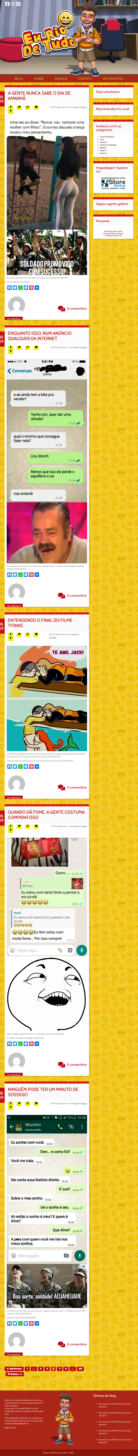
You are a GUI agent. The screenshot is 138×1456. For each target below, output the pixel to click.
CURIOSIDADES (107, 137)
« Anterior (14, 1368)
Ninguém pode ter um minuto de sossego (43, 1092)
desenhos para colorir (113, 231)
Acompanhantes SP (113, 235)
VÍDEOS (103, 153)
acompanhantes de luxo (113, 233)
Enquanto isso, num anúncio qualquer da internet (39, 336)
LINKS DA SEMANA (108, 145)
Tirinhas (53, 637)
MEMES (103, 148)
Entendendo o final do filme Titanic (40, 623)
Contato (85, 79)
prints (84, 347)
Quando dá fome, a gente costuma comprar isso (46, 815)
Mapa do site (10, 1427)
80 (80, 1368)
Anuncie (61, 79)
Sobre (39, 79)
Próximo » (15, 1374)
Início (18, 79)
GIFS (102, 139)
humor (84, 107)
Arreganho (25, 282)
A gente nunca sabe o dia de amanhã (39, 96)
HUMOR (103, 142)
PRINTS (103, 150)
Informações (113, 79)
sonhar (16, 1313)
